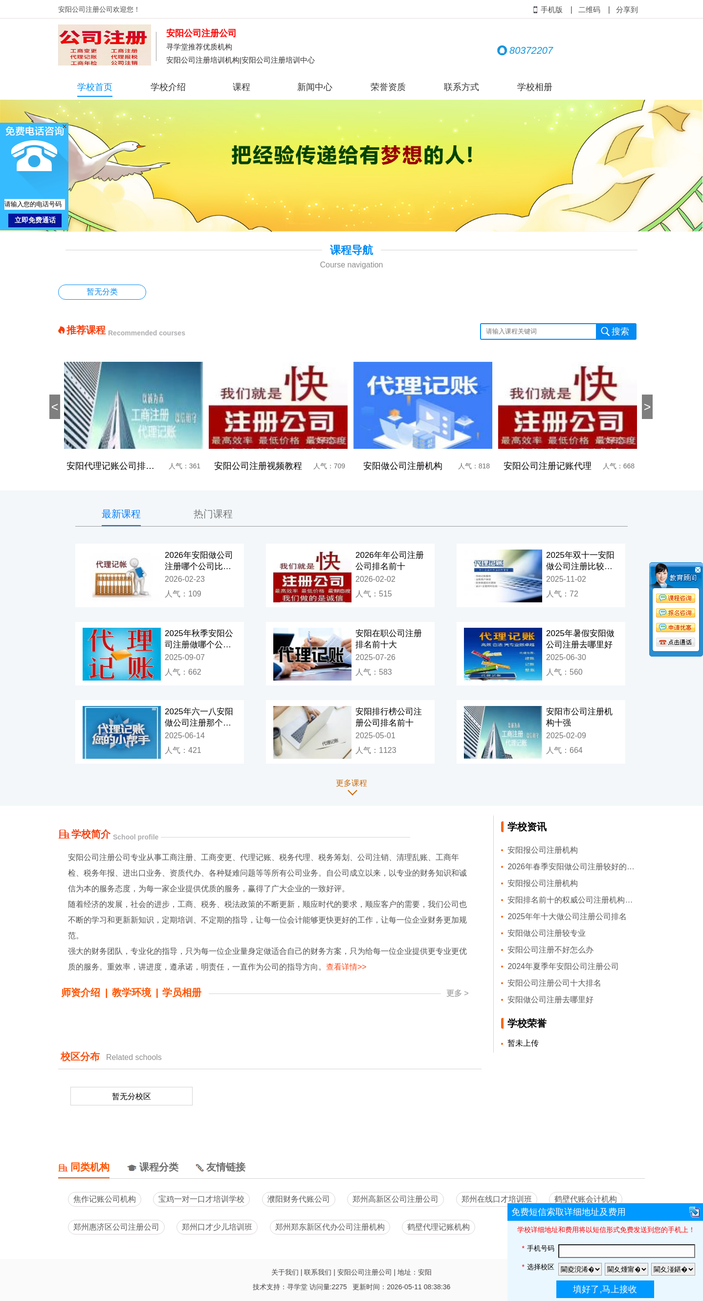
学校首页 (94, 87)
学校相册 (534, 87)
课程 (241, 87)
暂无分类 (102, 291)
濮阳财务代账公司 (298, 1199)
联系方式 (461, 87)
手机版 (548, 10)
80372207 (525, 50)
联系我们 (317, 1272)
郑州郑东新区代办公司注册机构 (330, 1227)
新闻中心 (314, 87)
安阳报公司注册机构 (542, 850)
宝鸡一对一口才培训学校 (201, 1199)
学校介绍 (168, 87)
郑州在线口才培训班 (496, 1199)
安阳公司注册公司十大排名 (554, 983)
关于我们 (285, 1272)
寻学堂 (297, 1287)
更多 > (457, 993)
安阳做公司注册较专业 (546, 933)
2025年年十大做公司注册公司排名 (567, 916)
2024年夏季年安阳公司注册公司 (563, 966)
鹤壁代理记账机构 (438, 1227)
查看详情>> (346, 967)
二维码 (589, 10)
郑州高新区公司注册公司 (395, 1199)
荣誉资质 (388, 87)
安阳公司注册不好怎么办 (550, 950)
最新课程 (121, 513)
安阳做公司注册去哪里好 (550, 999)
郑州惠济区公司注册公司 (116, 1227)
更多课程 (351, 783)
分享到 (627, 10)
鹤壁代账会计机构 (585, 1199)
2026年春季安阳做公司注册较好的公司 (572, 866)
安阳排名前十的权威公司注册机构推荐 (572, 900)
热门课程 (213, 513)
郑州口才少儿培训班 (217, 1227)
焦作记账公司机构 (104, 1199)
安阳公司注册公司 (364, 1272)
